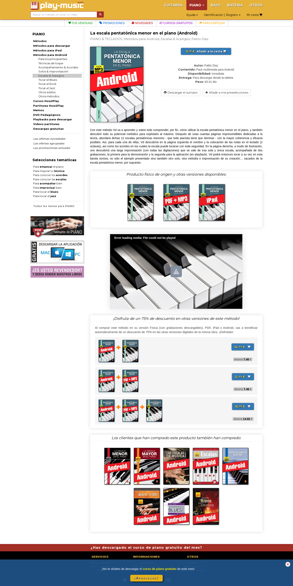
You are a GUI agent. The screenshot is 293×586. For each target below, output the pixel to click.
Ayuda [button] (192, 15)
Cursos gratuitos (176, 23)
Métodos (40, 41)
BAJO (216, 5)
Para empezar (212, 23)
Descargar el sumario (181, 92)
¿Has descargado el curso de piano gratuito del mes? (146, 547)
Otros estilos (47, 92)
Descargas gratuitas (48, 128)
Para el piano (48, 166)
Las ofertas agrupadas (48, 143)
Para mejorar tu (49, 171)
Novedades (142, 23)
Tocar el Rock (47, 83)
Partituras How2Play (48, 105)
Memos (38, 110)
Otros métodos (48, 96)
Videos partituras (46, 124)
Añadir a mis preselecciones (226, 92)
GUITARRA (173, 5)
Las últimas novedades (49, 138)
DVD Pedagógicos (46, 114)
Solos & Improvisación (53, 71)
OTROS (256, 5)
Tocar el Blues (47, 79)
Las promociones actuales (51, 148)
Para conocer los (50, 175)
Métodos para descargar (51, 45)
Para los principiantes (52, 59)
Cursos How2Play (46, 101)
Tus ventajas (80, 23)
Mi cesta (254, 15)
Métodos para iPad (47, 50)
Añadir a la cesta (206, 51)
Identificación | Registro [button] (222, 15)
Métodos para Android (50, 54)
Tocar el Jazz (46, 88)
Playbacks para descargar (52, 119)
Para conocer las (50, 179)
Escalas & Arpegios (51, 75)
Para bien (47, 183)
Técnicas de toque (50, 63)
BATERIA (235, 5)
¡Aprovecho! (146, 578)
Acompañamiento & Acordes (58, 67)
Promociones (112, 23)
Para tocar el (45, 191)
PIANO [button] (196, 5)
